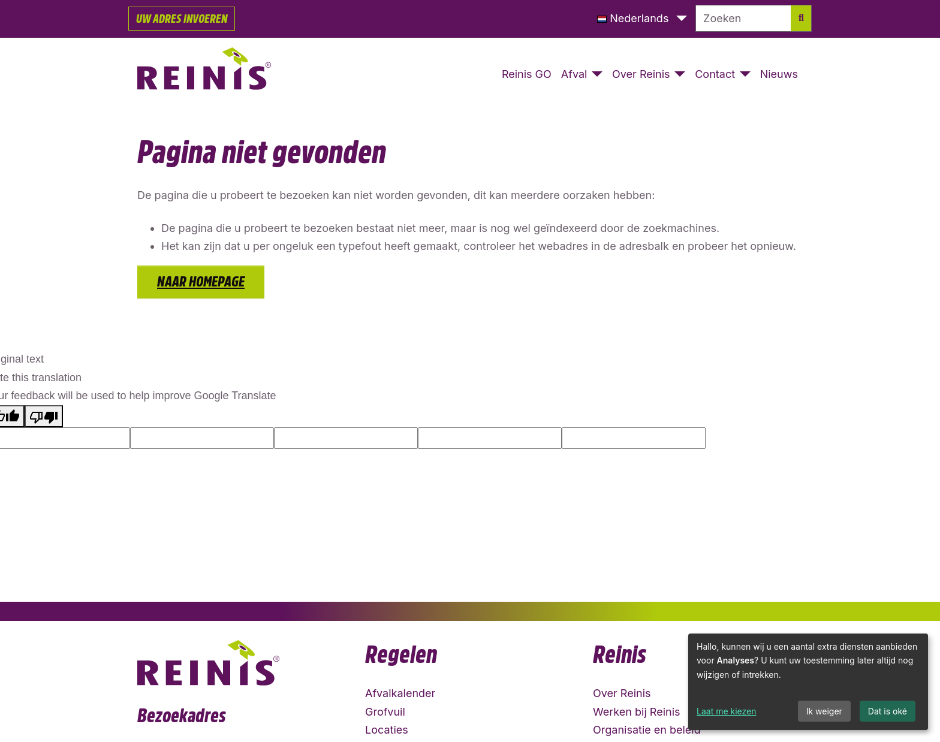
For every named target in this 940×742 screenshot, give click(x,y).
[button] (642, 19)
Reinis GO (527, 74)
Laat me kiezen (727, 711)
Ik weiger (824, 711)
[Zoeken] (743, 18)
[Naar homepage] (204, 75)
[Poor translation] (44, 416)
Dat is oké (887, 711)
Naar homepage (201, 282)
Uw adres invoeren (181, 19)
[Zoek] (801, 18)
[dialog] (808, 682)
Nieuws (779, 74)
